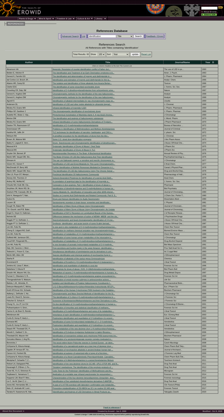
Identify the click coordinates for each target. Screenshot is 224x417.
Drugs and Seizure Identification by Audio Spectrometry (76, 199)
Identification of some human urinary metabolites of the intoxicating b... (83, 237)
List (83, 36)
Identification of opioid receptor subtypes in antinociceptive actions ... (82, 280)
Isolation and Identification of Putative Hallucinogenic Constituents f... (82, 283)
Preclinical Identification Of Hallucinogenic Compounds (76, 174)
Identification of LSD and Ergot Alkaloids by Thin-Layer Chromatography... (84, 164)
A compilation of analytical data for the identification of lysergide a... (81, 181)
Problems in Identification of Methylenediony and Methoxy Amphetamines (84, 129)
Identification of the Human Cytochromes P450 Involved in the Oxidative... (84, 290)
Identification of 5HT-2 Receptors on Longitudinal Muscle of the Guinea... (83, 213)
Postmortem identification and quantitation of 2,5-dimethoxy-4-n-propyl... (83, 318)
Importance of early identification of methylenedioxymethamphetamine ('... (84, 315)
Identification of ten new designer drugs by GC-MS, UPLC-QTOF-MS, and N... (86, 364)
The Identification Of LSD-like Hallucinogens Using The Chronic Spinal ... (83, 171)
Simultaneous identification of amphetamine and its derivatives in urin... (83, 251)
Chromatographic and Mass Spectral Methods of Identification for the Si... (84, 294)
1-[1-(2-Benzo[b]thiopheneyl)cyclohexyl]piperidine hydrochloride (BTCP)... (84, 287)
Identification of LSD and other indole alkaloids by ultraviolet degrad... (82, 104)
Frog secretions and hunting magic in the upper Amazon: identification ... (83, 248)
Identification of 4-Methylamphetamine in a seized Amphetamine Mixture (83, 360)
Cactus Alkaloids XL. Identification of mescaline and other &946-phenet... (83, 192)
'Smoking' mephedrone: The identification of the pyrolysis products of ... (83, 367)
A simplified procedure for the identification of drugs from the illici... (81, 136)
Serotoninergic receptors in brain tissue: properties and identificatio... (82, 202)
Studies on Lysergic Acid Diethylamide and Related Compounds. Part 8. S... (85, 195)
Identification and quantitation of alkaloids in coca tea (75, 266)
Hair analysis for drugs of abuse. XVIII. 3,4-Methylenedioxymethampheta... (84, 269)
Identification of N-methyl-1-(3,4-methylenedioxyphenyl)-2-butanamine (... (84, 262)
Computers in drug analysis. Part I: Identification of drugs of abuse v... (82, 185)
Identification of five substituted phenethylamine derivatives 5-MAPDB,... (83, 381)
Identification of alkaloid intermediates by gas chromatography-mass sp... (83, 101)
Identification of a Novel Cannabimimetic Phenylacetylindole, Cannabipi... (84, 357)
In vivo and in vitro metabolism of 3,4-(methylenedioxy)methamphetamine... (84, 227)
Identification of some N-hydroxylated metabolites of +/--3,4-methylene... (83, 322)
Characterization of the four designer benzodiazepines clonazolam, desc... (84, 378)
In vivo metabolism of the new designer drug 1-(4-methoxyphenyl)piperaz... (84, 329)
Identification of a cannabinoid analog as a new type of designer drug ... (83, 346)
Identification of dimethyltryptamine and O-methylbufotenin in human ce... (84, 188)
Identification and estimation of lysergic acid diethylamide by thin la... (82, 80)
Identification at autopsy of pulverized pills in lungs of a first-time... (80, 353)
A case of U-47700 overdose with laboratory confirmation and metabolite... (84, 385)
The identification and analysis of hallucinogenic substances (78, 118)
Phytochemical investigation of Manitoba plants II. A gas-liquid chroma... (83, 115)
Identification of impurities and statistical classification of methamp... (81, 308)
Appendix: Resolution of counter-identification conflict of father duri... (81, 69)
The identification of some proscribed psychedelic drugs (76, 87)
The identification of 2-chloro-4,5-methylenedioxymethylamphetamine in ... (84, 297)
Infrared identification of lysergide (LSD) (69, 108)
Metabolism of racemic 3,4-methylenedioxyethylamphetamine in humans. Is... (85, 273)
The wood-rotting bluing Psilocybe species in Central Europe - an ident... (83, 343)
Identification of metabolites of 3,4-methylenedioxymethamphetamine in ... (84, 241)
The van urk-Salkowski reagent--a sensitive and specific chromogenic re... (84, 160)
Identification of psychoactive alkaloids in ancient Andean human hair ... (83, 350)
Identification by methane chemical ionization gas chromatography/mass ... (84, 230)
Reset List (146, 54)
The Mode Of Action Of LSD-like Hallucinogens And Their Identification (82, 157)
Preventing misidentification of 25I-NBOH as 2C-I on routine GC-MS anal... (84, 388)
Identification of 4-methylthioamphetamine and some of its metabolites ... (83, 311)
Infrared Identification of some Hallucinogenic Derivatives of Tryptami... (83, 122)
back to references (112, 407)
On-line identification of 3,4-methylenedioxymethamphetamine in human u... (85, 304)
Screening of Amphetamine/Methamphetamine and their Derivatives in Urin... (85, 301)
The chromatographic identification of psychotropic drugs (77, 111)
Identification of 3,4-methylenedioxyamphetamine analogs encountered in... (84, 276)
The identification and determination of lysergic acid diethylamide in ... (82, 76)
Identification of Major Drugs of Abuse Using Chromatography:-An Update (84, 209)
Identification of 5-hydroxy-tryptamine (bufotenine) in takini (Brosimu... (82, 332)
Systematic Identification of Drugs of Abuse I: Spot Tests (76, 146)
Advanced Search (70, 36)
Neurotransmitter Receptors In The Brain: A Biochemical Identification (82, 153)
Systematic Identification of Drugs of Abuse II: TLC (74, 150)
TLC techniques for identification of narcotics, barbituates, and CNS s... (83, 132)
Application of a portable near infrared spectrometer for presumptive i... (83, 374)
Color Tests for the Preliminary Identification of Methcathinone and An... (83, 371)
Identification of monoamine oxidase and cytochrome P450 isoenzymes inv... (85, 336)
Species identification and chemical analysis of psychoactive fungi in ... (83, 255)
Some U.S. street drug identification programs (72, 139)
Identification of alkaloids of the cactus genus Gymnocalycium (79, 258)
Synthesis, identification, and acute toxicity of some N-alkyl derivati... (82, 223)
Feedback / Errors (154, 36)
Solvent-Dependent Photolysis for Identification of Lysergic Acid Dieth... (83, 178)
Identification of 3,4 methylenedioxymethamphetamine (75, 125)
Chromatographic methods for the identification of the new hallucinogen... (84, 94)
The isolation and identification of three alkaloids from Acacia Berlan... (82, 83)
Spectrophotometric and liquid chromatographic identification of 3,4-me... (83, 220)
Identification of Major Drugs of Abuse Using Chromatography (79, 206)
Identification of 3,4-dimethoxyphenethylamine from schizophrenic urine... (84, 90)
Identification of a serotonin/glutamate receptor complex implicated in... (83, 339)
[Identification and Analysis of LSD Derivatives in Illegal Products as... (82, 392)
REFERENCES (16, 24)
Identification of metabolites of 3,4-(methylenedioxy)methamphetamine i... (84, 234)
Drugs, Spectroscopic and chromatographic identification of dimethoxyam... (84, 143)
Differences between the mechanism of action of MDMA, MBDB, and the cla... (85, 216)
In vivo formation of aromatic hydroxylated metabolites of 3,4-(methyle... (83, 244)
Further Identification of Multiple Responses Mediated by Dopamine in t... (83, 167)
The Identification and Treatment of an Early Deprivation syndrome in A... (83, 73)
